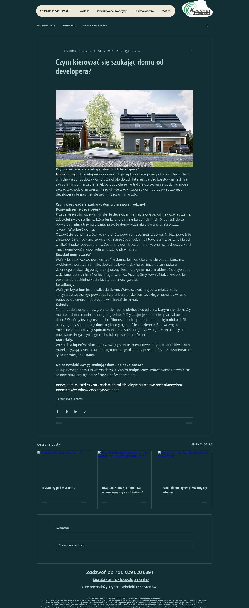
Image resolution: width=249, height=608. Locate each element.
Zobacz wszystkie (201, 444)
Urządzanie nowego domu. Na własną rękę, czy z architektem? (122, 489)
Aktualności (68, 25)
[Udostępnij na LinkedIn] (76, 411)
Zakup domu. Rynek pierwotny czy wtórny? (185, 489)
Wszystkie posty (46, 25)
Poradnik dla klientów (95, 25)
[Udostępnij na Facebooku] (57, 411)
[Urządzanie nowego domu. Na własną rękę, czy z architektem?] (124, 466)
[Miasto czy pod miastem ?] (64, 466)
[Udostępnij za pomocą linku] (85, 411)
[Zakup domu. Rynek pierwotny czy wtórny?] (185, 466)
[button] (207, 25)
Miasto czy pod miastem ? (58, 487)
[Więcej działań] (191, 51)
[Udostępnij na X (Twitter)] (66, 411)
